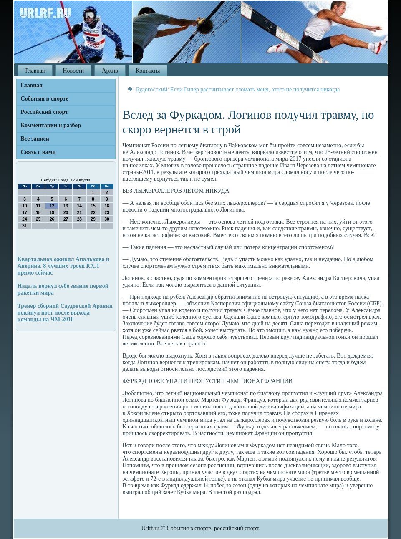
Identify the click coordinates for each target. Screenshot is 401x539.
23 (106, 212)
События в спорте (44, 99)
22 (93, 212)
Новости (73, 71)
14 (79, 206)
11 (38, 206)
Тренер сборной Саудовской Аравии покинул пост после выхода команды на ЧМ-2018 (65, 312)
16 (106, 206)
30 (106, 219)
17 (24, 212)
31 (24, 226)
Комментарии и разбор (51, 125)
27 (65, 219)
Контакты (148, 71)
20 (65, 212)
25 (38, 219)
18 (38, 212)
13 (65, 206)
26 (52, 219)
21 (79, 212)
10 (24, 206)
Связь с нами (38, 152)
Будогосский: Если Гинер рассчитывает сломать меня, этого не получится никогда (238, 89)
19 (52, 212)
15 (93, 206)
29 (93, 219)
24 (24, 219)
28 (79, 219)
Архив (110, 71)
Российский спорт (44, 112)
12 (52, 206)
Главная (35, 71)
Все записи (35, 139)
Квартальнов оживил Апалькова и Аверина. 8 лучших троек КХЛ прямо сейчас (64, 266)
